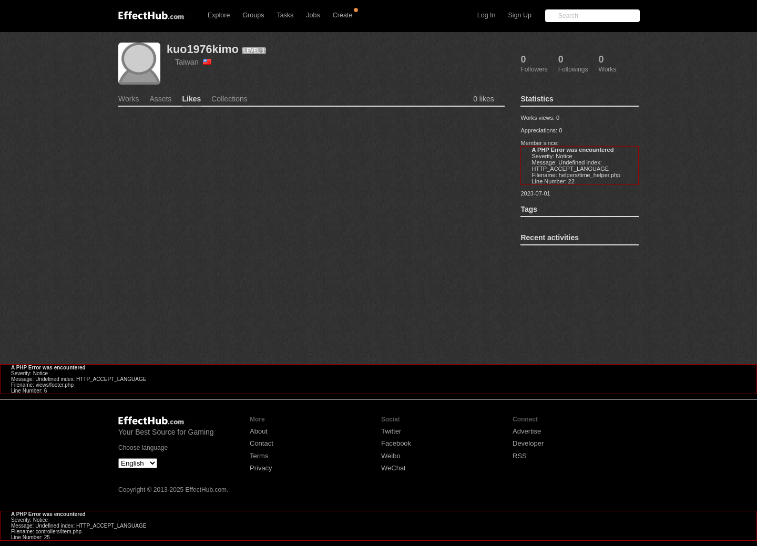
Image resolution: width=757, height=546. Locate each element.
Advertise (527, 431)
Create (343, 15)
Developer (528, 443)
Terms (259, 456)
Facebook (396, 443)
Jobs (313, 15)
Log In (486, 15)
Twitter (391, 431)
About (259, 431)
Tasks (285, 15)
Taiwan (193, 62)
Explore (219, 15)
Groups (253, 15)
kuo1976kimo (203, 49)
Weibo (391, 456)
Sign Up (519, 15)
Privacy (261, 468)
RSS (520, 456)
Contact (261, 443)
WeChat (393, 468)
